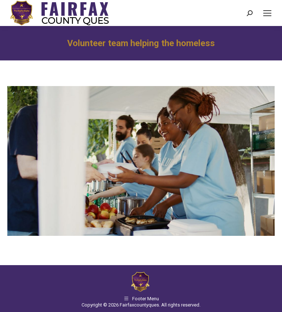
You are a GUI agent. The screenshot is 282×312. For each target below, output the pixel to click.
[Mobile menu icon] (267, 13)
